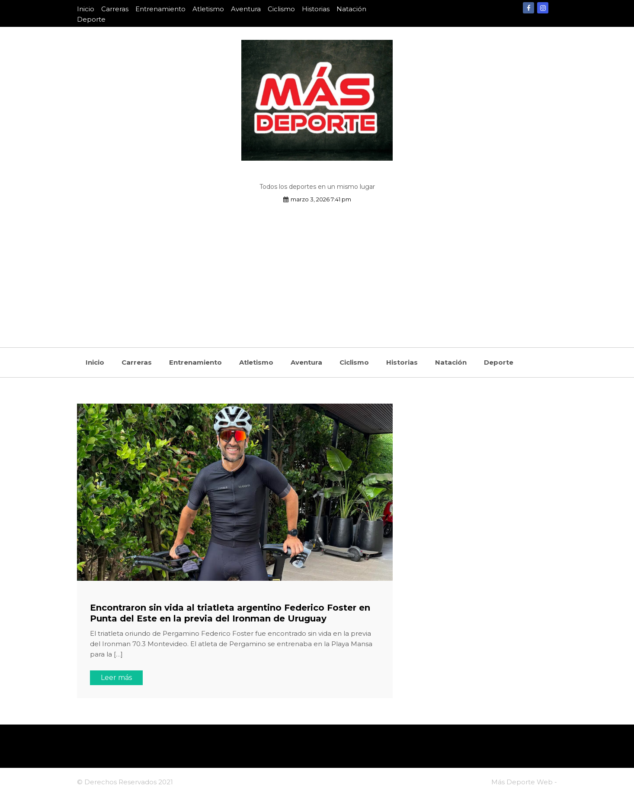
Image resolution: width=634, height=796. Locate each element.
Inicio (85, 9)
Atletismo (208, 9)
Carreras (114, 9)
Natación (351, 9)
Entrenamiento (160, 9)
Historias (316, 9)
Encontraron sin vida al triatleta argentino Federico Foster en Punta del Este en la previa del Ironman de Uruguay (230, 613)
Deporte (91, 19)
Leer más (116, 677)
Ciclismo (281, 9)
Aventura (246, 9)
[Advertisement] (317, 269)
